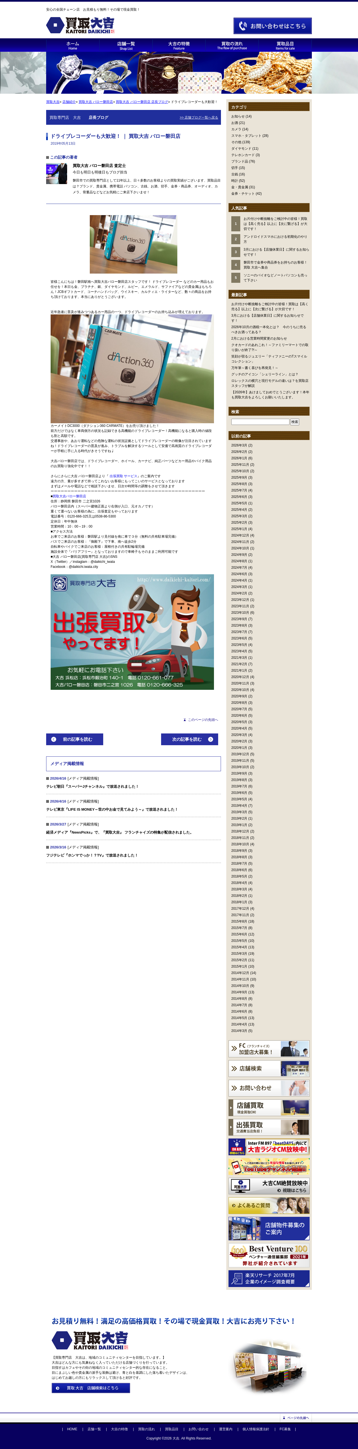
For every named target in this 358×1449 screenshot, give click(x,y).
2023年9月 (239, 619)
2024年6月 (239, 574)
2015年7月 (239, 928)
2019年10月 (240, 767)
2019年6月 (239, 793)
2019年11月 (240, 761)
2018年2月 (239, 896)
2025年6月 (239, 497)
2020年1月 (239, 748)
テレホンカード (243, 155)
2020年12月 (240, 677)
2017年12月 (240, 909)
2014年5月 (239, 1018)
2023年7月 (239, 632)
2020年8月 (239, 703)
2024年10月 (240, 548)
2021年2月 (239, 664)
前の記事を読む (77, 739)
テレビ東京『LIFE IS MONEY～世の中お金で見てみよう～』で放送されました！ (112, 809)
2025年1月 (239, 529)
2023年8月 (239, 625)
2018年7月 (239, 863)
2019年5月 (239, 799)
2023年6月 (239, 638)
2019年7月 (239, 786)
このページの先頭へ (203, 720)
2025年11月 (240, 465)
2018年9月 (239, 851)
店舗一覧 (94, 1429)
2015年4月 (239, 947)
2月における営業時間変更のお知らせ (259, 338)
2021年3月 (239, 658)
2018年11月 (240, 838)
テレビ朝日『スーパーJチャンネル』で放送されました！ (92, 786)
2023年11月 (240, 606)
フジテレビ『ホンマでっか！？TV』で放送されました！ (92, 855)
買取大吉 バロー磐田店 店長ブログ (142, 102)
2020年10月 (240, 690)
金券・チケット (243, 194)
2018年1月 (239, 902)
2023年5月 (239, 645)
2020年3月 (239, 735)
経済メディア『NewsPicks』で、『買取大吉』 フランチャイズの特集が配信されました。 (120, 832)
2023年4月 (239, 651)
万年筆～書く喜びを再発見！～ (254, 368)
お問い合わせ (199, 1429)
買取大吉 (53, 102)
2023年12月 (240, 600)
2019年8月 (239, 780)
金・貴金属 (239, 187)
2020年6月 (239, 716)
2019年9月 (239, 773)
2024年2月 (239, 593)
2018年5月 (239, 876)
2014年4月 (239, 1024)
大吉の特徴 (119, 1429)
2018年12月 (240, 831)
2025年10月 (240, 471)
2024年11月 (240, 542)
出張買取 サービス (123, 476)
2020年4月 (239, 728)
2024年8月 (239, 561)
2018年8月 (239, 857)
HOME (72, 1429)
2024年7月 (239, 568)
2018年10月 (240, 844)
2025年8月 (239, 484)
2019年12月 (240, 754)
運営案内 (225, 1429)
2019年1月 (239, 825)
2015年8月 (239, 921)
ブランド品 (239, 161)
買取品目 (171, 1429)
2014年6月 (239, 1011)
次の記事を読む (187, 739)
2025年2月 (239, 522)
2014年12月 (240, 973)
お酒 (234, 123)
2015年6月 (239, 934)
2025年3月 (239, 516)
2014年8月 (239, 999)
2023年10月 (240, 613)
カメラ (236, 129)
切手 (234, 168)
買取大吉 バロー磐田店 (96, 102)
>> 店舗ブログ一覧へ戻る (199, 117)
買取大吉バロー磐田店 (69, 496)
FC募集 (285, 1429)
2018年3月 (239, 889)
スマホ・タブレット (246, 136)
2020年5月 (239, 722)
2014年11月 (240, 979)
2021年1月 (239, 670)
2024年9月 (239, 555)
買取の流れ (146, 1429)
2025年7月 (239, 490)
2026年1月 (239, 458)
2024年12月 (240, 535)
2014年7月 (239, 1005)
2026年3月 (239, 445)
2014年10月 (240, 986)
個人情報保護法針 (255, 1429)
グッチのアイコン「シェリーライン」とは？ (264, 374)
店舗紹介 (69, 102)
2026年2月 (239, 452)
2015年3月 (239, 954)
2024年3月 (239, 587)
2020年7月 (239, 709)
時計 (234, 181)
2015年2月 (239, 960)
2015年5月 (239, 941)
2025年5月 (239, 503)
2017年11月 (240, 915)
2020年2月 (239, 741)
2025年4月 (239, 510)
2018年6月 (239, 870)
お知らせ (238, 116)
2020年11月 (240, 683)
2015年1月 (239, 966)
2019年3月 (239, 812)
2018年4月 (239, 883)
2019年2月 (239, 818)
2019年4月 (239, 806)
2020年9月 (239, 696)
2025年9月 (239, 477)
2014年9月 (239, 992)
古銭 (234, 174)
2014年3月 (239, 1031)
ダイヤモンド (241, 148)
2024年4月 (239, 580)
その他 (236, 142)
